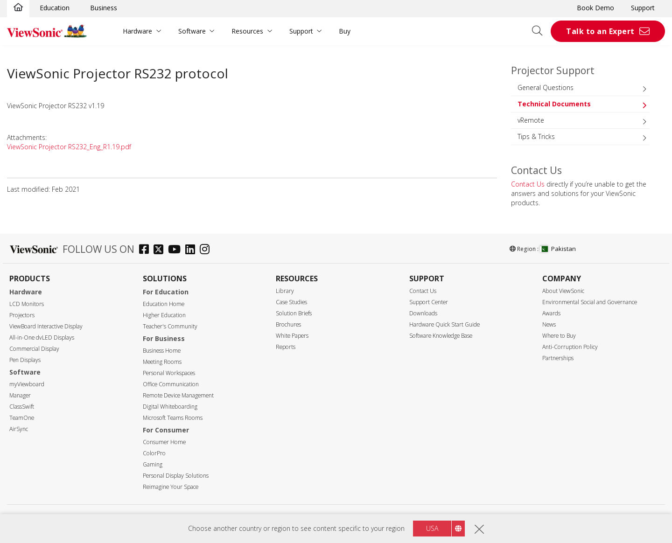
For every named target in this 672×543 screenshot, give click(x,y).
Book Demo (595, 7)
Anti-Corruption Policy (570, 347)
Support (643, 7)
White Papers (292, 336)
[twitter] (161, 250)
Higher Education (164, 315)
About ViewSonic (563, 291)
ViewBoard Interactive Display (46, 326)
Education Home (163, 304)
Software (192, 31)
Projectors (22, 315)
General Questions (546, 87)
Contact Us (528, 184)
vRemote (531, 120)
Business (103, 7)
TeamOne (21, 418)
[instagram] (207, 250)
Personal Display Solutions (176, 476)
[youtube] (176, 250)
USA (432, 528)
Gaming (152, 464)
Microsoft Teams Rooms (173, 418)
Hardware (137, 31)
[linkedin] (192, 250)
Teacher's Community (170, 326)
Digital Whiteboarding (170, 407)
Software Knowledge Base (440, 336)
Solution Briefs (294, 313)
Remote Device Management (178, 395)
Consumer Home (164, 442)
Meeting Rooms (162, 362)
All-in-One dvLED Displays (41, 337)
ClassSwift (21, 407)
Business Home (162, 351)
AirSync (18, 429)
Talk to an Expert (600, 31)
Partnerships (558, 358)
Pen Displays (25, 360)
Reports (285, 347)
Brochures (288, 324)
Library (285, 291)
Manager (20, 395)
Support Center (428, 302)
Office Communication (171, 384)
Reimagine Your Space (170, 487)
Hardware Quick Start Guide (444, 324)
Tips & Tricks (536, 136)
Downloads (423, 313)
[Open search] (540, 31)
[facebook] (146, 250)
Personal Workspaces (169, 373)
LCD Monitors (26, 304)
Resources (247, 31)
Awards (551, 313)
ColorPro (154, 453)
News (549, 324)
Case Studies (291, 302)
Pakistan (558, 248)
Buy (344, 31)
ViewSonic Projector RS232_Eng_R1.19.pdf (69, 146)
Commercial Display (34, 349)
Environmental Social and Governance (589, 302)
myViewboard (26, 384)
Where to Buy (559, 336)
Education (55, 7)
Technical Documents (554, 103)
